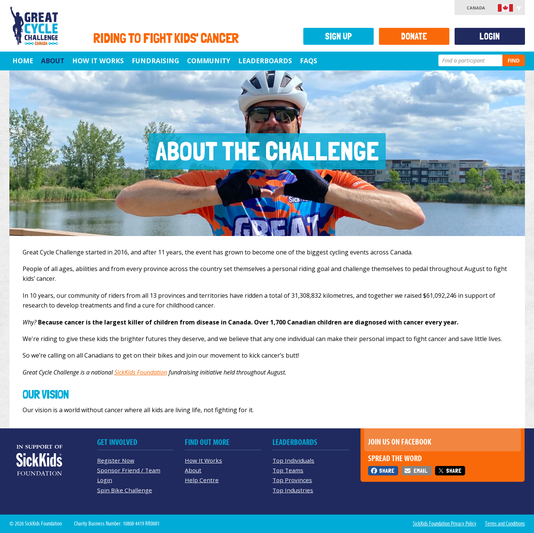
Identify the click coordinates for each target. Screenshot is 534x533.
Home (22, 60)
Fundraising (155, 60)
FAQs (308, 60)
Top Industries (292, 490)
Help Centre (202, 480)
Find (514, 60)
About (52, 60)
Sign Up (338, 36)
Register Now (115, 460)
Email (420, 470)
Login (489, 36)
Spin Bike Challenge (124, 490)
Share (386, 470)
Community (208, 60)
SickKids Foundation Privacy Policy (444, 523)
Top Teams (287, 470)
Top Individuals (293, 460)
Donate (414, 36)
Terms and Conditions (505, 523)
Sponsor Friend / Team (128, 470)
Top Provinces (292, 480)
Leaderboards (265, 60)
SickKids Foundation (140, 372)
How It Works (98, 60)
